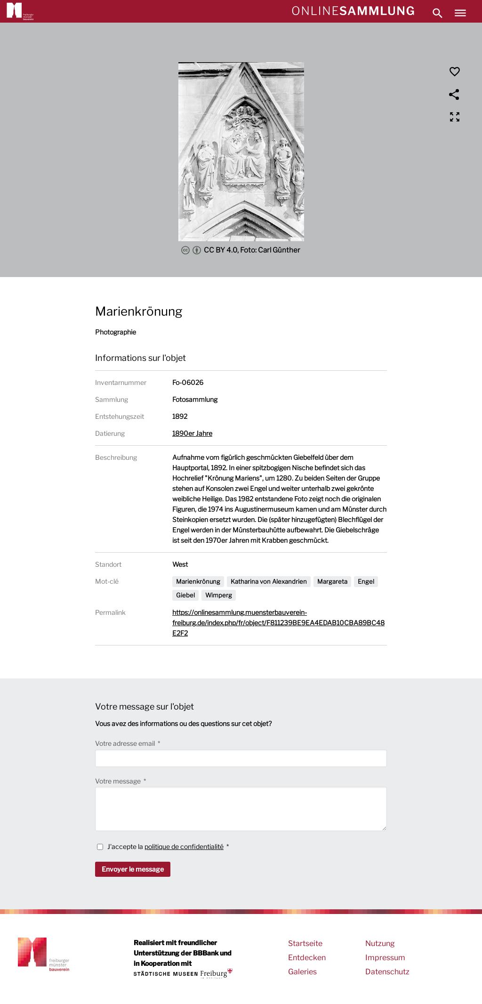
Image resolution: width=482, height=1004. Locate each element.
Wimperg (218, 595)
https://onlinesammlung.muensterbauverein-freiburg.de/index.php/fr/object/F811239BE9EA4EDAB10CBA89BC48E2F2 (278, 622)
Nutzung (380, 943)
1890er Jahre (192, 433)
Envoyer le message (133, 869)
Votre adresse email (125, 743)
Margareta (332, 581)
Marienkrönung (198, 581)
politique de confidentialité (184, 846)
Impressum (385, 957)
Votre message (118, 781)
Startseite (305, 943)
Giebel (185, 595)
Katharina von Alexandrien (269, 581)
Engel (366, 581)
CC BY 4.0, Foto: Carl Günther (240, 250)
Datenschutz (387, 971)
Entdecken (307, 957)
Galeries (302, 971)
